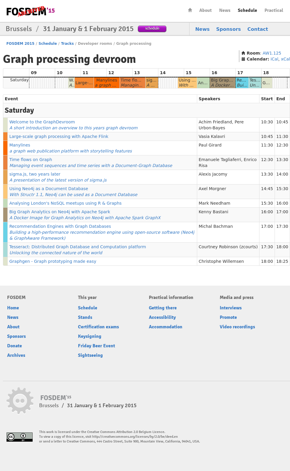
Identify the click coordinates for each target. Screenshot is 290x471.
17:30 (282, 226)
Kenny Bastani (213, 211)
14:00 (282, 174)
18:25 (282, 261)
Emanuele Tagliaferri (220, 159)
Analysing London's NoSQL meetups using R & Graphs (65, 203)
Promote (228, 317)
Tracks (67, 44)
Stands (85, 317)
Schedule (247, 10)
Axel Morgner (212, 188)
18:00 (282, 246)
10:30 (267, 122)
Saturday (19, 79)
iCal (274, 59)
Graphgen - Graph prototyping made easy (52, 261)
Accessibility (162, 317)
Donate (14, 346)
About (205, 10)
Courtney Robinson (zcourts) (228, 246)
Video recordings (237, 327)
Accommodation (165, 327)
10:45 (282, 122)
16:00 (282, 203)
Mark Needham (214, 203)
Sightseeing (90, 355)
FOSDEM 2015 (20, 44)
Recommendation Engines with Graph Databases (101, 232)
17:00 (282, 211)
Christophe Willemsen (221, 261)
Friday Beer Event (96, 346)
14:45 (267, 188)
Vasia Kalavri (212, 136)
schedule (152, 28)
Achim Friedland (215, 122)
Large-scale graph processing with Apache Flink (58, 136)
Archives (16, 355)
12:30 (282, 145)
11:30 (282, 136)
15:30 (282, 188)
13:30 (282, 159)
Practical (273, 10)
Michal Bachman (216, 226)
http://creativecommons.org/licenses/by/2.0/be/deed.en (135, 437)
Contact (257, 29)
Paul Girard (210, 145)
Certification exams (98, 327)
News (224, 10)
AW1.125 (272, 53)
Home (190, 10)
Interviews (231, 308)
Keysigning (89, 336)
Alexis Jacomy (213, 174)
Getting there (163, 308)
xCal (285, 59)
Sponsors (228, 29)
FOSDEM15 (31, 11)
